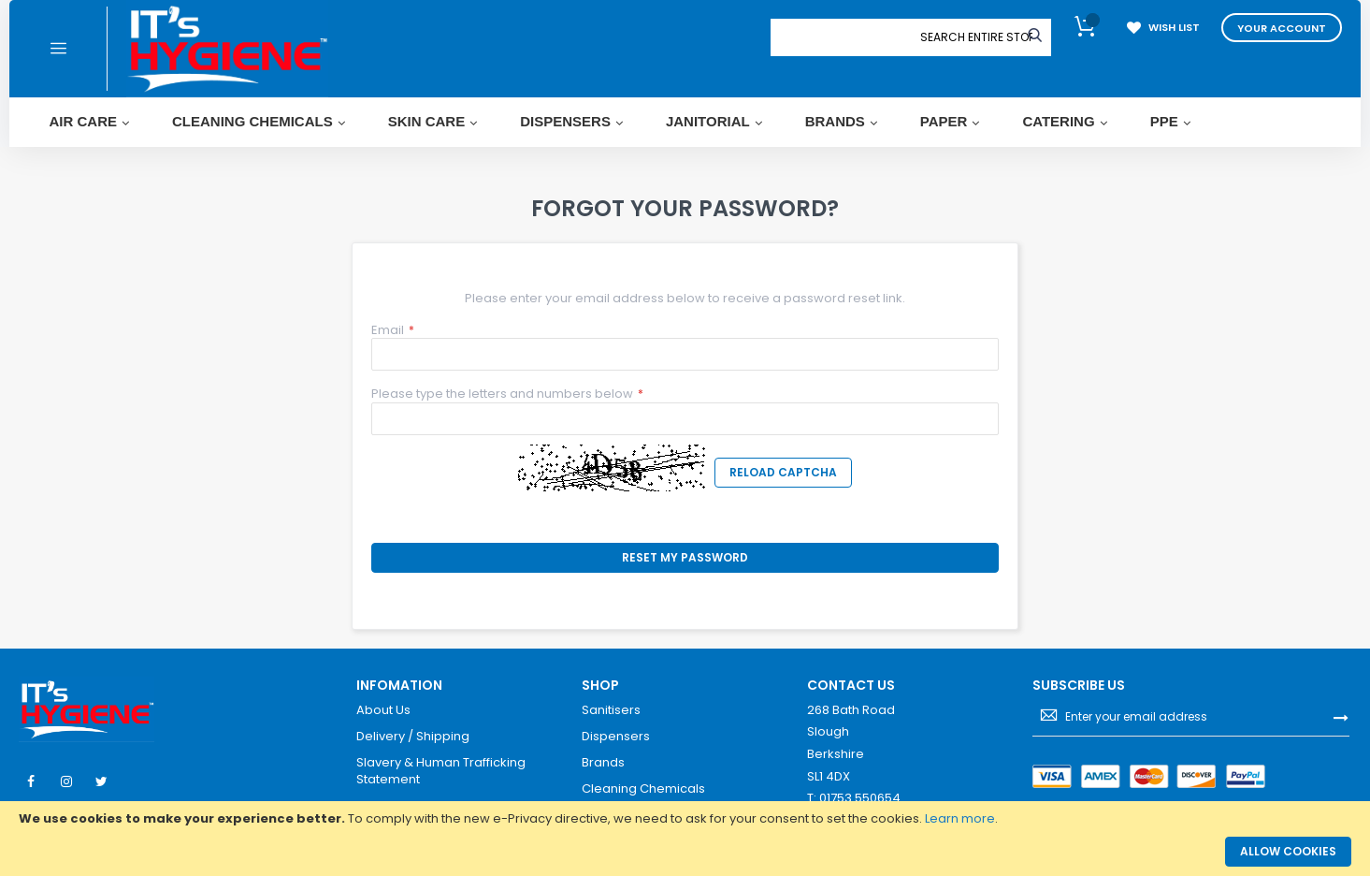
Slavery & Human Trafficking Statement (441, 770)
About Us (383, 710)
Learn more (960, 818)
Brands (603, 762)
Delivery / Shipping (412, 736)
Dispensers (616, 736)
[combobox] (976, 37)
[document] (685, 818)
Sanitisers (611, 710)
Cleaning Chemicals (643, 789)
